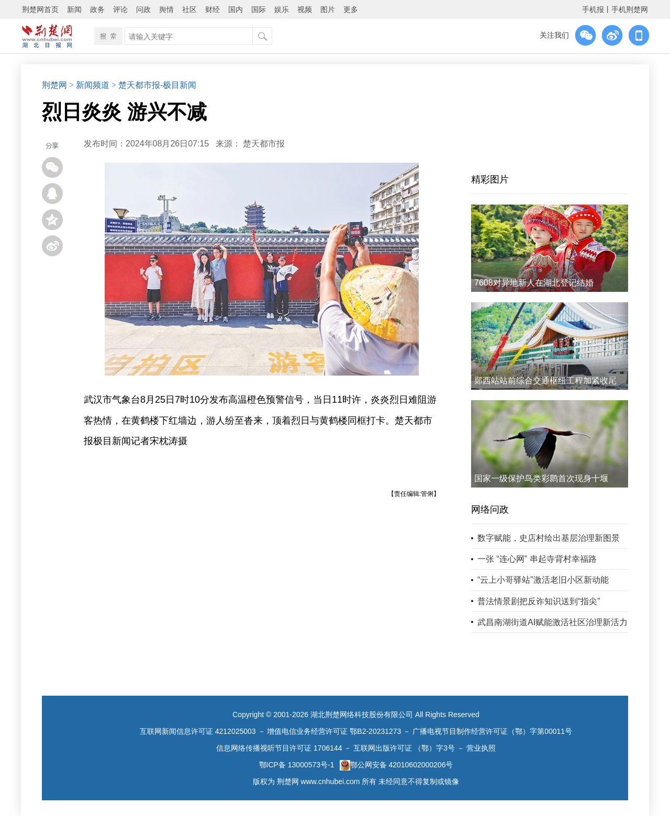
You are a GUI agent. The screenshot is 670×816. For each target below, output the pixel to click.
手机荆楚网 (629, 9)
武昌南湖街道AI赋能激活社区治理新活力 (552, 622)
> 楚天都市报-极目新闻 (153, 85)
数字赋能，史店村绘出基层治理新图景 (548, 538)
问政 (143, 9)
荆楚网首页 (40, 9)
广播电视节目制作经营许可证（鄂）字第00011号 (492, 731)
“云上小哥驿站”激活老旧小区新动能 (543, 579)
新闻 (74, 9)
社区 (189, 9)
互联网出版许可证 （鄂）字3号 (404, 748)
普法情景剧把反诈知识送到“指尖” (538, 601)
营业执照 (481, 748)
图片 (327, 9)
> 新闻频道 (89, 85)
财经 (212, 9)
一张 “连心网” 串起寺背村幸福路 (537, 558)
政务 (97, 9)
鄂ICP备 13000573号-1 (296, 765)
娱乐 (281, 9)
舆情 (166, 9)
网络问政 (490, 509)
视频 (304, 9)
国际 (258, 9)
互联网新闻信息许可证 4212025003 (198, 731)
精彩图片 (490, 179)
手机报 (593, 9)
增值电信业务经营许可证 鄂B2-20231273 (334, 731)
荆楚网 (54, 85)
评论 (120, 9)
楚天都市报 (264, 143)
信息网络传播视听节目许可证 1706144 (279, 748)
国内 (235, 9)
